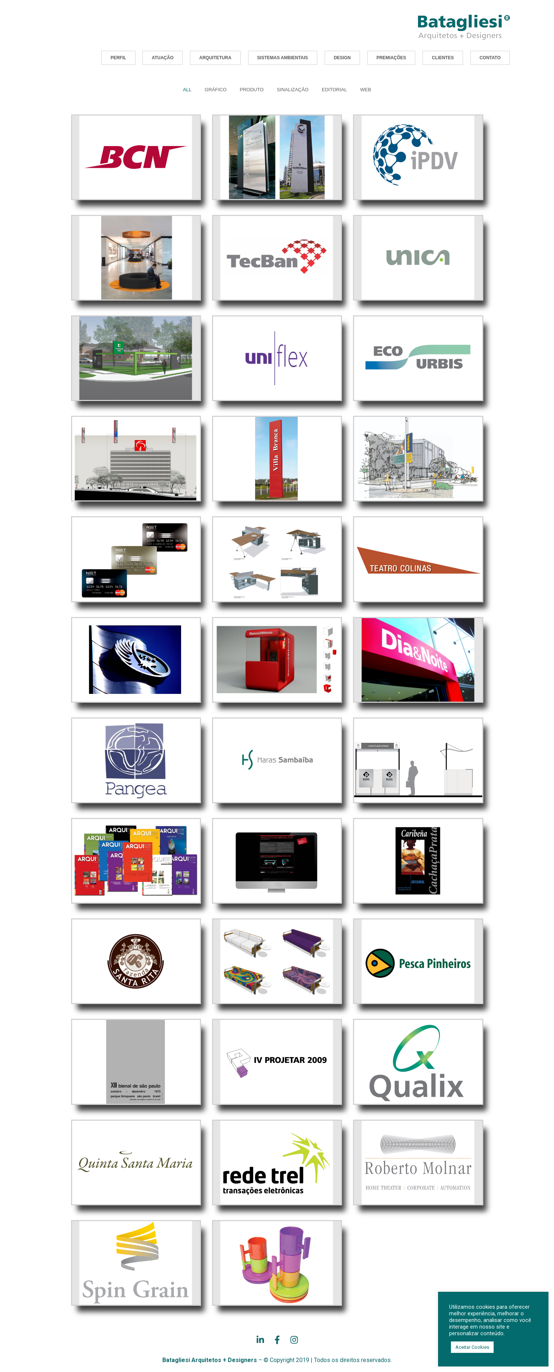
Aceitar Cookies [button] (472, 1347)
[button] (118, 58)
